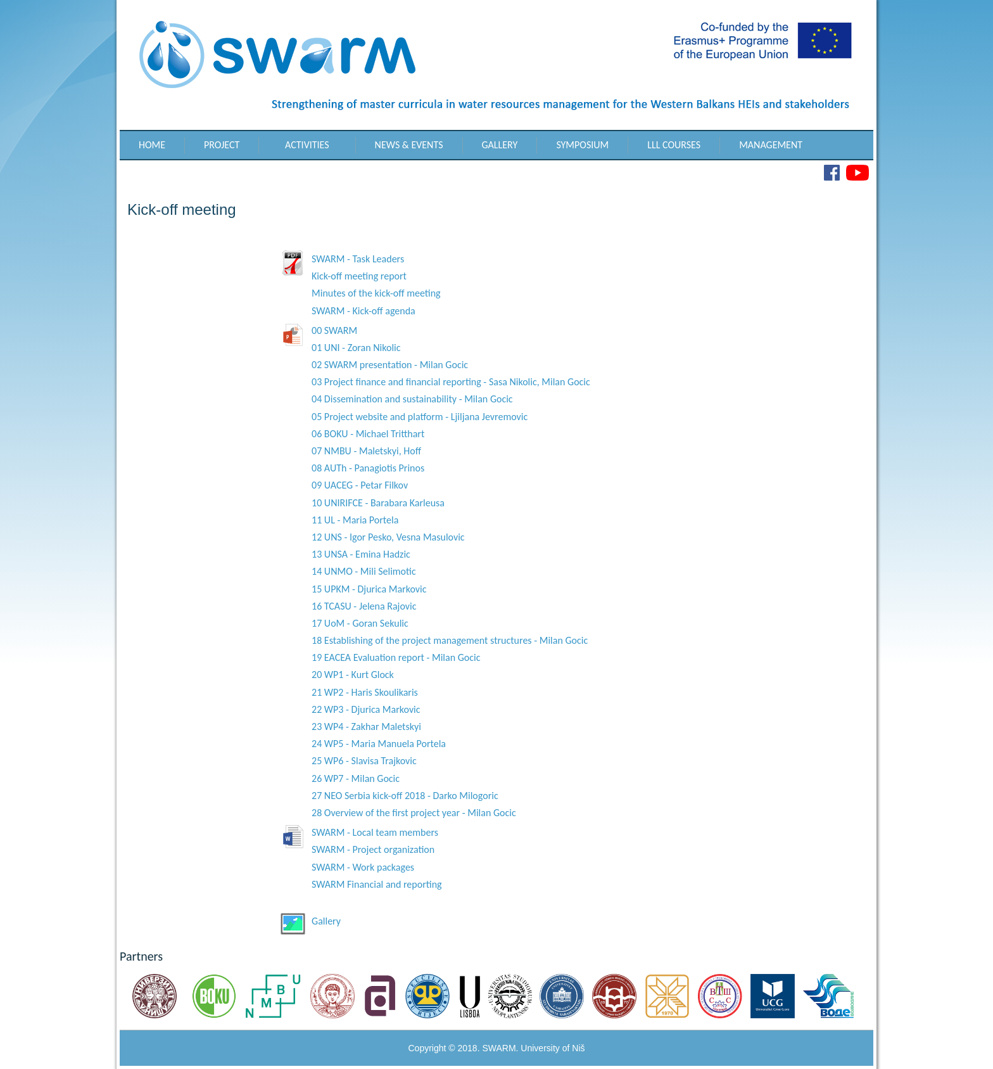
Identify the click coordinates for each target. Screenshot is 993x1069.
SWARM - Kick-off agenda (363, 311)
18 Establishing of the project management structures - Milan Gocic (450, 640)
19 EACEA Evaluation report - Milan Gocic (396, 657)
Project (221, 145)
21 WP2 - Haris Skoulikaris (365, 692)
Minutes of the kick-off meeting (376, 293)
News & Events (409, 145)
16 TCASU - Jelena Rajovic (364, 606)
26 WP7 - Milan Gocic (356, 778)
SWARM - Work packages (363, 867)
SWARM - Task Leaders (358, 259)
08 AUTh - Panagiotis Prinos (368, 468)
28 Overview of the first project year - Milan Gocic (414, 813)
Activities (307, 145)
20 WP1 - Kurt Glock (353, 675)
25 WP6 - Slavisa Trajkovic (364, 761)
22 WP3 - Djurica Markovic (366, 709)
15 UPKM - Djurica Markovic (369, 589)
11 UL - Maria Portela (355, 520)
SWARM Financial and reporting (377, 884)
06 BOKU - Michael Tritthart (368, 434)
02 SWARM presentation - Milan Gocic (390, 365)
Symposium (582, 145)
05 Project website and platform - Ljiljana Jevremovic (420, 417)
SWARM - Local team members (375, 832)
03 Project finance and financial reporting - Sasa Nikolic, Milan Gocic (451, 382)
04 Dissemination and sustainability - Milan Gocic (412, 399)
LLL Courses (673, 145)
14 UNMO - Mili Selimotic (364, 571)
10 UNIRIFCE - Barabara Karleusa (378, 503)
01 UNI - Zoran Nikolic (356, 348)
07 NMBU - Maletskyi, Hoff (366, 451)
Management (770, 145)
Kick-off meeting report (359, 276)
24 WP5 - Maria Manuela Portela (379, 744)
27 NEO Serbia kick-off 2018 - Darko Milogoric (405, 796)
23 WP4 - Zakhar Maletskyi (366, 726)
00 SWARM (334, 330)
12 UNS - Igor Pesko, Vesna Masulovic (388, 537)
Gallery (500, 145)
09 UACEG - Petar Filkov (360, 485)
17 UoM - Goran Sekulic (360, 623)
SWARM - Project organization (373, 849)
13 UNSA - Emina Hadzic (361, 554)
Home (152, 145)
